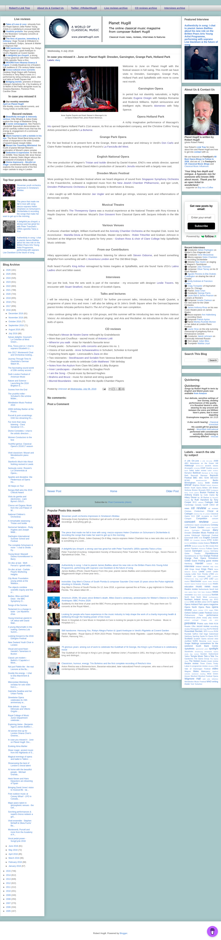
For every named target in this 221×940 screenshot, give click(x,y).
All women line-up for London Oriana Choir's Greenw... (19, 733)
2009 (8, 895)
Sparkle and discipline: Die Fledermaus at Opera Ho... (20, 479)
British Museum (212, 485)
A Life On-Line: (206, 461)
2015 (8, 871)
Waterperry (205, 671)
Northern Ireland (192, 599)
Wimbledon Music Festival (195, 682)
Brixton (195, 490)
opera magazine (210, 604)
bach (186, 470)
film (204, 546)
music (210, 584)
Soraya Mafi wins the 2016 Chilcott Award (20, 491)
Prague (204, 620)
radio (206, 624)
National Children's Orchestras (16, 515)
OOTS (209, 602)
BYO (195, 502)
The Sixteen (194, 661)
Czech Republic (212, 527)
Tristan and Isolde (95, 162)
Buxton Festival (207, 492)
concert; (215, 522)
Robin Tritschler (141, 234)
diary (57, 60)
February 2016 (15, 862)
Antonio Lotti (105, 338)
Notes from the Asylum (62, 365)
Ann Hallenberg (209, 315)
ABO (186, 463)
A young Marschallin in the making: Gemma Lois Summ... (20, 629)
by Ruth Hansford (200, 500)
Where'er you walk (59, 342)
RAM (211, 624)
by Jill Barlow (203, 497)
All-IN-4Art (199, 466)
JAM (186, 569)
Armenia (197, 468)
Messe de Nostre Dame (75, 334)
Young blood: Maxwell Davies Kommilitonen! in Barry (20, 556)
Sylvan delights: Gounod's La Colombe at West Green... (20, 339)
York (192, 684)
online (203, 602)
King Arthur (78, 266)
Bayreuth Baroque (199, 475)
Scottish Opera (200, 639)
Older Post (172, 491)
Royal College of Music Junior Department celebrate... (18, 718)
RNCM (215, 629)
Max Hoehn (200, 262)
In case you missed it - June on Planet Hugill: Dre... (21, 741)
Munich (215, 581)
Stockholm (189, 651)
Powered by (201, 236)
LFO (216, 574)
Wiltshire (215, 679)
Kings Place (207, 569)
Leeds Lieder (212, 572)
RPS (205, 631)
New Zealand (206, 592)
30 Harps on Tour (16, 486)
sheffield (188, 641)
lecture (194, 572)
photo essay (202, 618)
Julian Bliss (204, 341)
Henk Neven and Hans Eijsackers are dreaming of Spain (20, 781)
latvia (216, 569)
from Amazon (200, 393)
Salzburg (188, 636)
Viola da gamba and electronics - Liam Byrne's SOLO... (17, 499)
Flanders (194, 548)
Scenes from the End (17, 389)
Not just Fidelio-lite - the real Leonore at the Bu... (21, 668)
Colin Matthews (100, 361)
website (187, 674)
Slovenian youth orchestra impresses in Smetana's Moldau (90, 516)
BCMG (187, 480)
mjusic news (207, 581)
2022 (8, 286)
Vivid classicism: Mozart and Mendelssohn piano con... (21, 455)
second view (212, 639)
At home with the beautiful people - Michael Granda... (20, 772)
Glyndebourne (211, 553)
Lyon (216, 579)
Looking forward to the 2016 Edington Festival (21, 637)
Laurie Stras (193, 329)
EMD (196, 538)
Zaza (96, 353)
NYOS (187, 602)
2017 (8, 306)
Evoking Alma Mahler (17, 746)
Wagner (188, 671)
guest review (212, 561)
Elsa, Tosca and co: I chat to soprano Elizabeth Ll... (21, 347)
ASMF (203, 468)
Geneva (206, 551)
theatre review (191, 663)
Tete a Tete (209, 656)
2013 (8, 879)
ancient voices (211, 466)
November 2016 (16, 317)
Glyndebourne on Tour (194, 556)
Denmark (206, 530)
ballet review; (213, 470)
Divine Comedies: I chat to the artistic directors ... (20, 432)
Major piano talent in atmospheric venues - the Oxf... (21, 805)
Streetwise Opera (211, 652)
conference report (192, 525)
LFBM (211, 574)
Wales (196, 671)
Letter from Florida (200, 574)
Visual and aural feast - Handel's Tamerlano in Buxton (19, 651)
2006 (8, 907)
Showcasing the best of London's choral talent (19, 764)
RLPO (209, 629)
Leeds (201, 571)
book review (211, 483)
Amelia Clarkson (204, 300)
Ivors (216, 566)
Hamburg (188, 563)
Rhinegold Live (196, 629)
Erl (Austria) (195, 540)
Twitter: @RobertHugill (84, 8)
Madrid (187, 581)
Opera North (191, 607)
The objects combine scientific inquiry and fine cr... (20, 589)
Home (113, 491)
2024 (8, 278)
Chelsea (188, 511)
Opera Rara (204, 607)
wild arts (206, 679)
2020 (8, 294)
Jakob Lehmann (205, 336)
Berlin (215, 480)
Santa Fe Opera (206, 636)
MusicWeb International (207, 429)
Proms (200, 623)
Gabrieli (188, 551)
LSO (211, 579)
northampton (213, 597)
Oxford (188, 613)
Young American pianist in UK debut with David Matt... (20, 620)
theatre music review (209, 661)
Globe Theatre (192, 553)
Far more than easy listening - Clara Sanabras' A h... (17, 424)
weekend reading (198, 674)
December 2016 (16, 313)
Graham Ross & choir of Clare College (137, 238)
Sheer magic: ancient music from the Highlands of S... (21, 751)
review (187, 629)
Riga (205, 629)
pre (211, 620)
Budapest (214, 490)
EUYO (187, 543)
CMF (198, 516)
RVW (216, 631)
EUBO (215, 540)
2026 (8, 270)
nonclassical (206, 595)
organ (211, 610)
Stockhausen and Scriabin (84, 357)
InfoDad (214, 436)
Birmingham (190, 483)
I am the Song (57, 373)
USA (216, 666)
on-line (198, 602)
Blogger (123, 933)
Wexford (194, 676)
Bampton (188, 473)
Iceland (209, 564)
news (215, 591)
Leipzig (187, 574)
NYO (216, 599)
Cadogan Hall (211, 502)
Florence (202, 548)
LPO (206, 579)
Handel (199, 563)
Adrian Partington (205, 250)
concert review (196, 521)
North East (190, 597)
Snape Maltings (192, 643)
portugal (195, 620)
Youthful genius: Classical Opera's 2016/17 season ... (20, 446)
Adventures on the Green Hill (204, 463)
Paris (201, 615)
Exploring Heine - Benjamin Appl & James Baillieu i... (20, 725)
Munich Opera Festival (193, 584)
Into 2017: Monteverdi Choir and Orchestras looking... (20, 353)
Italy (211, 566)
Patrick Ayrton (203, 319)
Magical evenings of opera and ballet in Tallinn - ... (20, 758)
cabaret (201, 502)
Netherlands (203, 589)
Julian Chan (199, 291)
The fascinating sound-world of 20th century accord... (21, 369)
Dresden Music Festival (203, 533)
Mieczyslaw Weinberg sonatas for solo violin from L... (19, 684)
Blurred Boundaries (60, 380)
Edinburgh (196, 535)
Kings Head (194, 569)
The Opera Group (201, 659)
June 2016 (14, 846)
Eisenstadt (189, 538)
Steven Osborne (142, 255)
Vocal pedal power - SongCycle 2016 (17, 839)
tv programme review (198, 666)
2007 (8, 903)
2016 (8, 310)
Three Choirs (206, 663)
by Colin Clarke (207, 495)
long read (199, 579)
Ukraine (211, 666)
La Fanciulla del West (116, 146)
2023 (8, 282)
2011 (8, 887)
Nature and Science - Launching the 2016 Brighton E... (18, 383)
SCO (216, 636)
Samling (196, 636)
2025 (8, 274)
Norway (205, 599)
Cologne (188, 518)
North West (202, 597)
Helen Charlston (209, 257)
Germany (214, 551)
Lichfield (188, 576)
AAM (216, 461)
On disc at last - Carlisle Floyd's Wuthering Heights (19, 572)
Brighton (196, 485)
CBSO (212, 505)
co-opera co (206, 516)
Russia (210, 631)
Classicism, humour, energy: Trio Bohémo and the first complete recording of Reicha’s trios (106, 663)
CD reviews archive (146, 8)
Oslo (216, 610)
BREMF (188, 485)
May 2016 (13, 850)
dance (187, 530)
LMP (209, 576)
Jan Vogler (98, 194)
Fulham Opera (212, 548)
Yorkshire (198, 684)
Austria (209, 468)
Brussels (202, 490)
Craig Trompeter (195, 286)
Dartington (195, 530)
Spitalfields (189, 649)
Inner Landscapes (59, 369)
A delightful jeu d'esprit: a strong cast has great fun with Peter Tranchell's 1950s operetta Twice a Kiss (112, 548)
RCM (216, 624)
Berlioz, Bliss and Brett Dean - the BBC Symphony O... (18, 598)
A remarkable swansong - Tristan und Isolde (19, 522)
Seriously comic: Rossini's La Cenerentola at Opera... (20, 470)
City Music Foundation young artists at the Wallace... (18, 581)
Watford (215, 671)
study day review (192, 654)
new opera (189, 592)
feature (207, 543)
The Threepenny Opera (82, 210)
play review (213, 618)
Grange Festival (211, 556)
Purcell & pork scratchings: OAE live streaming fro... (20, 416)
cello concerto (89, 346)
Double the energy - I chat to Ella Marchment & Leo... (20, 675)
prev (216, 620)
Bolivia (200, 483)
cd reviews (213, 508)
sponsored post (202, 649)
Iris (49, 126)
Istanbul (205, 566)
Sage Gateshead (211, 634)
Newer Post (54, 491)
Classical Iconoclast (213, 423)
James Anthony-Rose (197, 307)
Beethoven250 (201, 480)
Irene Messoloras (205, 255)
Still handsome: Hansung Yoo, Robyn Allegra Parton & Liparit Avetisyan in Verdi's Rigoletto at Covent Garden (115, 630)
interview (189, 566)
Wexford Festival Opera (208, 676)
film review (210, 546)
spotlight (213, 648)
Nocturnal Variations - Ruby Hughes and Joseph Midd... (20, 529)
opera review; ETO (200, 610)
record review (203, 626)
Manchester (196, 581)
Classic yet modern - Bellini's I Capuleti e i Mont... (18, 660)
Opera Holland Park (194, 604)
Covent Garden (196, 527)
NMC (199, 595)
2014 (8, 875)
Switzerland (213, 654)
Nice (195, 595)
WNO (209, 681)
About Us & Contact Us (50, 8)
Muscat (204, 584)
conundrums (205, 525)
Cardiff (205, 505)
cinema (196, 514)
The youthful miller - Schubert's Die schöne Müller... (19, 396)
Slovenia (202, 641)
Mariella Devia (72, 234)
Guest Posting (198, 561)
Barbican (197, 473)
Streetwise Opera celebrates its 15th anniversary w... (17, 700)
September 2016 (16, 325)
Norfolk (215, 594)
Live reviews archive (116, 8)
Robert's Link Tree (19, 8)
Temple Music (196, 656)
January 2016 (15, 866)
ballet (191, 470)
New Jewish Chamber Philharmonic (138, 182)
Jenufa (131, 166)
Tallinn (187, 656)
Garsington (197, 551)
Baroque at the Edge (210, 473)
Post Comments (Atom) (119, 502)
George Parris (204, 293)
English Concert (210, 537)
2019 (8, 298)
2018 (8, 302)
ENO (187, 540)
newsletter (189, 595)
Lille (194, 576)
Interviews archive (174, 8)
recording (214, 626)
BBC (195, 478)
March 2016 (14, 858)
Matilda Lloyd (204, 343)
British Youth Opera (193, 488)
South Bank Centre (207, 646)
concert (215, 518)
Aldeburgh (189, 465)
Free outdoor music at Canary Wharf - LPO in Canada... (19, 796)
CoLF (216, 516)
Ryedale (188, 634)
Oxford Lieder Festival (201, 613)
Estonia (203, 540)
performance (212, 615)
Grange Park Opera (195, 558)
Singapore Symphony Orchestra (160, 179)
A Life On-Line (192, 461)
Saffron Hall (197, 634)
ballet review (200, 470)
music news (203, 586)
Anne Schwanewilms (87, 350)
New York (197, 592)
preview (190, 623)
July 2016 (13, 333)
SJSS (195, 641)
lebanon (187, 572)
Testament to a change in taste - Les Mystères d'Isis (19, 611)
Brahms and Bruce (59, 376)
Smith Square (212, 641)
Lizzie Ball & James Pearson (201, 295)
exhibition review (196, 543)
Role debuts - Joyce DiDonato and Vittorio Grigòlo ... (19, 709)
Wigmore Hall (193, 678)
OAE (192, 602)
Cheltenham (199, 511)
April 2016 (13, 854)
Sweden (203, 654)
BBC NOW (204, 478)
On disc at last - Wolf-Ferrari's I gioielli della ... (20, 564)
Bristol (203, 485)
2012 (8, 883)
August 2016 (15, 329)
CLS (193, 516)
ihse (216, 564)
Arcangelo (189, 468)
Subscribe (201, 226)
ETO (209, 540)
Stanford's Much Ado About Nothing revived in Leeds (20, 463)
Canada (198, 505)
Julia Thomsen (204, 267)
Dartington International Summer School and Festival (18, 538)
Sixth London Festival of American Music (19, 375)
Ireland (198, 566)
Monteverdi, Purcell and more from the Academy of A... (20, 832)
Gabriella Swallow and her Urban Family (20, 692)
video (215, 668)
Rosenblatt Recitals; (194, 631)
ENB (200, 538)
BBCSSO (214, 478)
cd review (198, 508)
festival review (197, 546)
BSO (208, 490)
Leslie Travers (165, 282)
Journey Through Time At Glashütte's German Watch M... (19, 361)
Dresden (188, 533)
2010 (8, 891)
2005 (8, 911)
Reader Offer (190, 626)
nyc (211, 599)
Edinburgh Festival (210, 535)
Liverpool (201, 576)
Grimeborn (213, 558)
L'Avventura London (97, 259)
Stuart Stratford (73, 286)
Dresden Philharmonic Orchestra (66, 186)
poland (187, 620)
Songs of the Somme (17, 605)
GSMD (188, 561)
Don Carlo (167, 142)
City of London (204, 514)
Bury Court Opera (192, 493)
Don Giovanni (107, 214)
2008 (8, 899)
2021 (8, 290)
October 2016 (15, 321)
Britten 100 (207, 488)
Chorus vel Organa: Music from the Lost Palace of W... (20, 508)
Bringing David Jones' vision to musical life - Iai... (21, 788)
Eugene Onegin (142, 98)
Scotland (189, 638)
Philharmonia (190, 618)
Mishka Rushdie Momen (205, 322)
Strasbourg (199, 652)
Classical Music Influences (197, 166)
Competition (201, 518)
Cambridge (189, 505)
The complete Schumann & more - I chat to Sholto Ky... (20, 547)
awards (215, 468)
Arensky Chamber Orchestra (126, 230)
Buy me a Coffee (205, 187)
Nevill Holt (214, 589)
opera (215, 602)
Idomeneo (159, 105)
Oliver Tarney (203, 269)
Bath (186, 475)
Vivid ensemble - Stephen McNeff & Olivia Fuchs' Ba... (20, 823)
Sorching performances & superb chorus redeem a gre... (20, 814)
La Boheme (86, 130)
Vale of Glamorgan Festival (197, 669)
